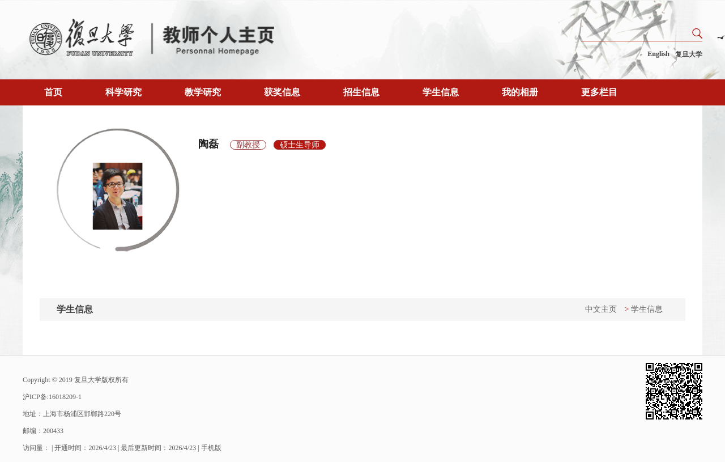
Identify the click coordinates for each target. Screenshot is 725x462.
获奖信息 (282, 92)
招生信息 (361, 92)
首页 (53, 92)
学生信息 (441, 92)
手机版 (211, 448)
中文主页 (601, 309)
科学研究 (123, 92)
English (658, 54)
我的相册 (520, 92)
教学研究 (203, 92)
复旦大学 (688, 54)
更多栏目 (599, 92)
